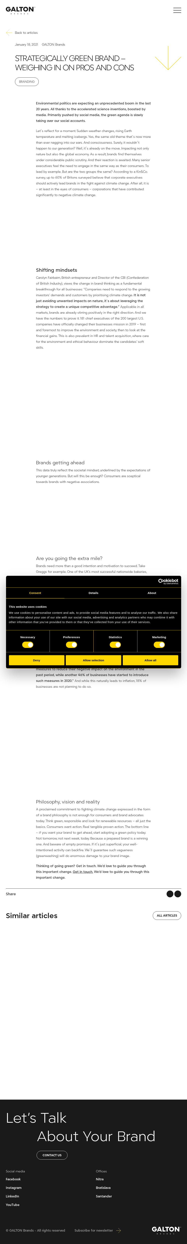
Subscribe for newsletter (98, 1230)
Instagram (14, 1188)
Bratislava (103, 1188)
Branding (27, 81)
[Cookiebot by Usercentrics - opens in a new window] (161, 581)
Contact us (52, 1155)
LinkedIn (12, 1196)
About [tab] (152, 592)
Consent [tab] (35, 592)
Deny (36, 660)
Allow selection (93, 660)
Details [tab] (93, 592)
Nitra (100, 1179)
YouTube (12, 1205)
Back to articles (22, 32)
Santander (104, 1196)
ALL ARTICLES (167, 915)
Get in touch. (83, 872)
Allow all (150, 660)
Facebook (13, 1179)
